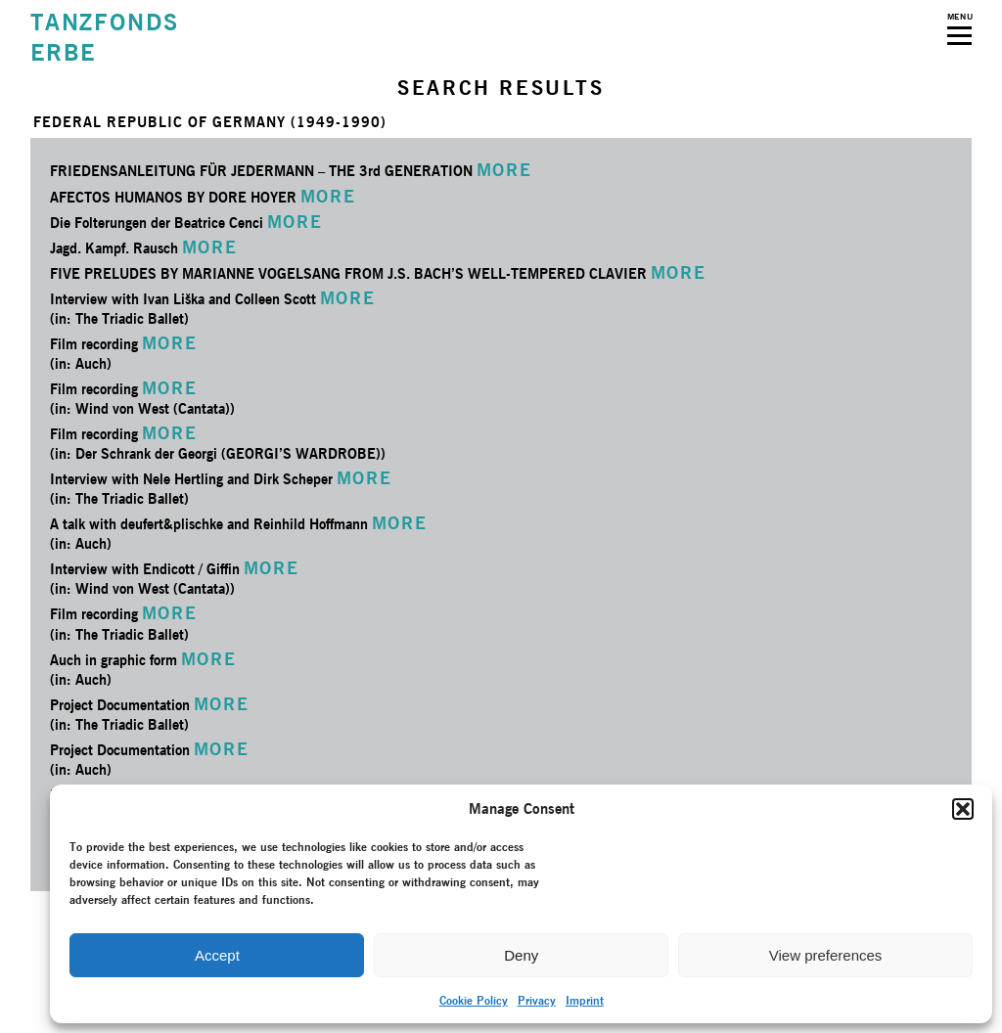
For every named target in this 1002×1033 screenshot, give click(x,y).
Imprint (585, 1000)
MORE (504, 169)
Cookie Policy (473, 1000)
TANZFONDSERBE (104, 37)
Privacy (537, 1000)
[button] (963, 809)
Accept (217, 955)
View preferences (826, 955)
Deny (521, 955)
